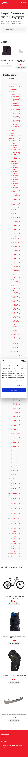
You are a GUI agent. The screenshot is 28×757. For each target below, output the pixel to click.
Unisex (14, 516)
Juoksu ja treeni (13, 493)
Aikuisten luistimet (15, 146)
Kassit (14, 481)
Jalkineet (13, 496)
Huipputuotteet (13, 84)
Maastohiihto (14, 89)
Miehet (14, 501)
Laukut (14, 483)
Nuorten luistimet (15, 157)
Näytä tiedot (20, 385)
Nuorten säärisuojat (15, 467)
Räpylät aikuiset (16, 344)
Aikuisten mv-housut (16, 164)
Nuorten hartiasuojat (16, 455)
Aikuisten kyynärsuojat (16, 411)
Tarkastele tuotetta (6, 66)
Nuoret (14, 154)
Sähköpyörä (15, 124)
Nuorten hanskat (15, 451)
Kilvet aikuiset (16, 194)
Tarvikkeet (13, 478)
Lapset (14, 498)
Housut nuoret (14, 436)
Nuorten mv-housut (16, 296)
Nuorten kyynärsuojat (16, 463)
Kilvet (14, 191)
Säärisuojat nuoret (15, 475)
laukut (14, 536)
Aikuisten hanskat (15, 399)
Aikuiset (14, 143)
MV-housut (15, 217)
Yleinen (11, 556)
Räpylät (14, 341)
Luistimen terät (16, 152)
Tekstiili (14, 488)
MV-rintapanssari (16, 265)
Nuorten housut (15, 459)
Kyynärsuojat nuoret (16, 447)
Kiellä (13, 395)
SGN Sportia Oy (5, 734)
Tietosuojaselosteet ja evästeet (9, 738)
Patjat (14, 324)
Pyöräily (13, 94)
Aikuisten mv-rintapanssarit (16, 188)
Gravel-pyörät (16, 96)
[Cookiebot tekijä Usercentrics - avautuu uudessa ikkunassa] (20, 361)
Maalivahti (13, 161)
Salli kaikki (14, 390)
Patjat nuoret (16, 331)
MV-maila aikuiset (16, 249)
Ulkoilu (12, 133)
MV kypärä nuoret (15, 214)
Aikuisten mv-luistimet (16, 172)
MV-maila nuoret (16, 253)
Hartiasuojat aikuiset (16, 426)
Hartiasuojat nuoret (16, 430)
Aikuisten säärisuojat (15, 415)
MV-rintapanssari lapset (16, 287)
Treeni (12, 130)
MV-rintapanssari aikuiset (17, 270)
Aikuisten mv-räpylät (16, 184)
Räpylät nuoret (16, 348)
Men (14, 546)
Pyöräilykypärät (16, 109)
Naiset (14, 503)
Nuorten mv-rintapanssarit (16, 320)
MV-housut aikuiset (17, 220)
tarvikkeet (15, 358)
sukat (14, 538)
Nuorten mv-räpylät (16, 316)
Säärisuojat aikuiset (15, 471)
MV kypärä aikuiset (15, 210)
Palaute (3, 736)
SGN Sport (4, 741)
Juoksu (12, 86)
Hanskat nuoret (16, 423)
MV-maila (15, 246)
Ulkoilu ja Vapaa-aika (14, 518)
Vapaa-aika (13, 135)
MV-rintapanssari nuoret (17, 276)
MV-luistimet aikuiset (16, 239)
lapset (14, 149)
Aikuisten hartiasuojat (16, 403)
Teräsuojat (15, 491)
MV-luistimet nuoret (16, 243)
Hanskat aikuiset (15, 419)
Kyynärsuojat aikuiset (16, 443)
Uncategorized (12, 553)
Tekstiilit (13, 506)
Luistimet (13, 140)
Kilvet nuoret (16, 198)
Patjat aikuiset (16, 327)
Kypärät (14, 207)
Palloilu (12, 91)
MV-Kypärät (15, 236)
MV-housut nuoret (17, 224)
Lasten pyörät (16, 103)
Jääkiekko (11, 138)
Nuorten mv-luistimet (16, 304)
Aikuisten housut (15, 407)
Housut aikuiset (16, 433)
